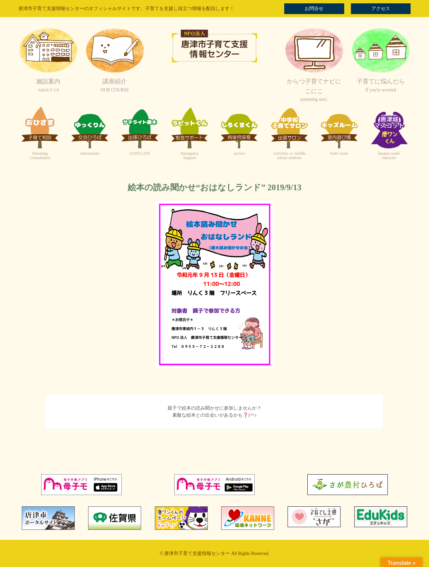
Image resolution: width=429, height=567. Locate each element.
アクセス (380, 8)
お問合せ (314, 8)
